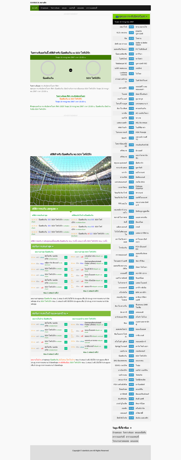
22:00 (131, 283)
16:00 (131, 49)
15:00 (131, 33)
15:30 (131, 38)
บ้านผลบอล (44, 8)
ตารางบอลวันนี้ (118, 437)
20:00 (131, 240)
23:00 (131, 312)
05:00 (131, 27)
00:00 (131, 370)
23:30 (131, 356)
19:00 (131, 227)
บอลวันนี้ (72, 8)
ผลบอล (64, 8)
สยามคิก (35, 8)
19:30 (131, 233)
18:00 (131, 222)
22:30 (131, 306)
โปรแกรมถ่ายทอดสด (121, 441)
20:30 (131, 261)
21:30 (131, 278)
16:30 (131, 74)
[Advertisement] (50, 33)
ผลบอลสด (80, 8)
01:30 (131, 394)
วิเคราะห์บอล (55, 8)
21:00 (131, 267)
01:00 (131, 389)
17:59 (131, 88)
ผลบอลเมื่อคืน (140, 433)
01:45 (131, 403)
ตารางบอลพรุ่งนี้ (91, 8)
